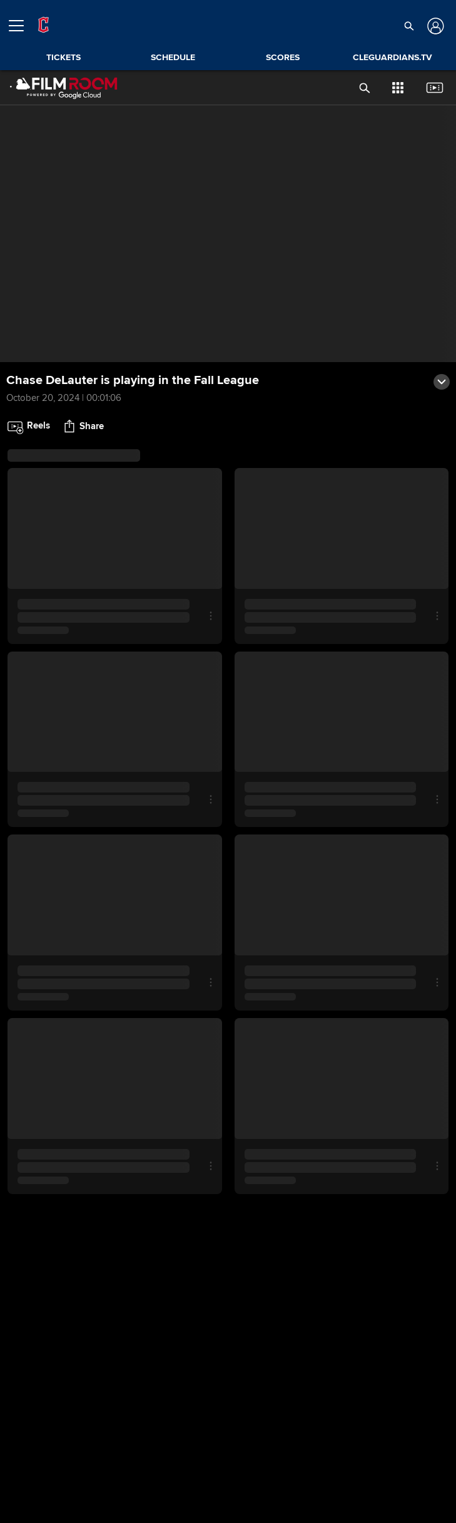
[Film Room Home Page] (64, 88)
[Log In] (434, 26)
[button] (409, 25)
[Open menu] (21, 25)
